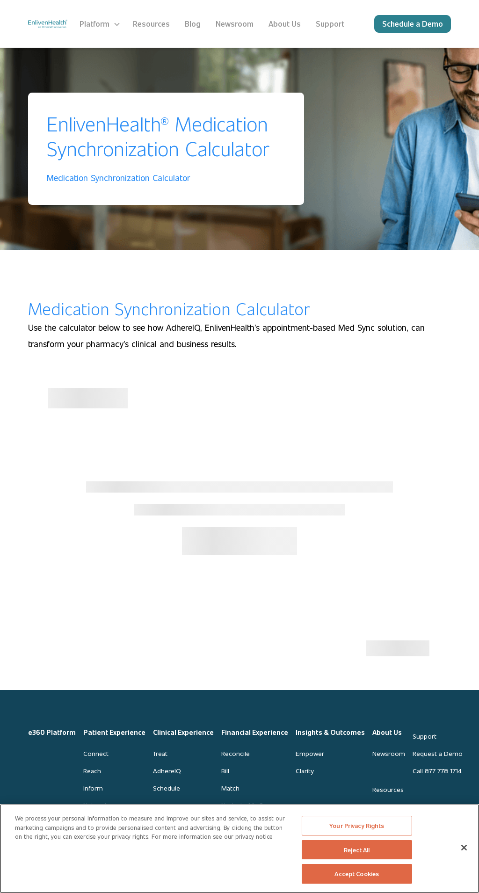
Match (230, 788)
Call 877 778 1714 (437, 770)
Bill (225, 770)
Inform (93, 788)
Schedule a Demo (412, 24)
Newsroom (388, 753)
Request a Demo (438, 753)
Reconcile (235, 753)
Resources (388, 789)
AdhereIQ (167, 770)
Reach (92, 770)
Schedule (166, 788)
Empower (310, 753)
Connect (96, 753)
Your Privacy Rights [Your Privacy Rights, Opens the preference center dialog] (356, 825)
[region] (239, 848)
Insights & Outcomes (330, 732)
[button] (100, 24)
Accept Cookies (356, 874)
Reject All (357, 850)
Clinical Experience (183, 732)
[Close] (464, 847)
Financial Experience (254, 732)
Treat (160, 753)
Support (424, 736)
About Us (387, 732)
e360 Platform (52, 732)
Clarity (304, 770)
